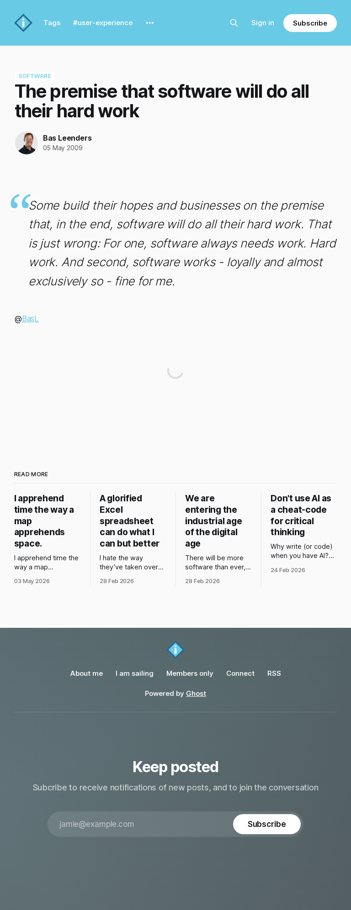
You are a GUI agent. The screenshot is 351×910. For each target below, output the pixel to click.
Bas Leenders (67, 137)
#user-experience (103, 22)
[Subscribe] (267, 824)
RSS (274, 673)
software (35, 75)
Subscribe (310, 23)
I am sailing (135, 673)
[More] (150, 23)
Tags (51, 22)
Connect (240, 673)
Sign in (262, 22)
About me (86, 673)
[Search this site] (234, 23)
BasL (30, 318)
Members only (189, 673)
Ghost (196, 693)
